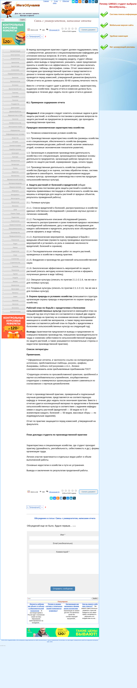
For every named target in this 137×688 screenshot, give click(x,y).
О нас (56, 1)
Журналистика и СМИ (15, 115)
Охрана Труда (15, 213)
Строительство (15, 262)
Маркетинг (15, 172)
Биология (15, 77)
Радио (15, 244)
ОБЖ (15, 210)
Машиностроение (15, 187)
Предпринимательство (15, 74)
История (15, 142)
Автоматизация (15, 51)
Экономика (15, 308)
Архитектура (15, 66)
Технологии (15, 270)
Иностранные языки (15, 126)
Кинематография (15, 145)
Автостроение (15, 55)
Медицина (15, 191)
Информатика (15, 130)
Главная (46, 1)
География (15, 96)
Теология (15, 266)
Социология (15, 251)
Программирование (15, 228)
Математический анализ (15, 179)
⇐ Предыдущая (33, 36)
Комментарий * (62, 552)
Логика (15, 168)
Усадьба (15, 278)
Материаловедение (15, 183)
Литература (15, 164)
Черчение (15, 300)
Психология (15, 240)
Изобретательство (15, 123)
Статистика (15, 259)
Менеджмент (15, 194)
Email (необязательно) (63, 543)
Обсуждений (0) (54, 30)
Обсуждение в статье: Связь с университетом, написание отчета (64, 518)
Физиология (15, 285)
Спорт (15, 255)
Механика (15, 206)
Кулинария (15, 153)
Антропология (15, 58)
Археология (15, 62)
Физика (15, 281)
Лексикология (15, 160)
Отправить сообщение (63, 589)
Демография (15, 108)
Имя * (62, 535)
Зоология (15, 119)
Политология (15, 221)
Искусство (15, 138)
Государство (15, 104)
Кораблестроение (15, 149)
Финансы (15, 293)
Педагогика (15, 217)
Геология (15, 100)
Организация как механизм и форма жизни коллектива (71, 606)
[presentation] (47, 581)
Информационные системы (15, 134)
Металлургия (15, 198)
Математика (15, 176)
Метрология (15, 202)
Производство (15, 232)
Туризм (15, 274)
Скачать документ (88, 30)
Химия (15, 296)
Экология (15, 304)
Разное (15, 247)
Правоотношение (15, 225)
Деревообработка (15, 111)
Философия (15, 289)
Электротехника (15, 311)
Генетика (15, 92)
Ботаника (15, 85)
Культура (15, 157)
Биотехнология (15, 81)
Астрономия (15, 70)
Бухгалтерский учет (15, 89)
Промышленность (15, 236)
